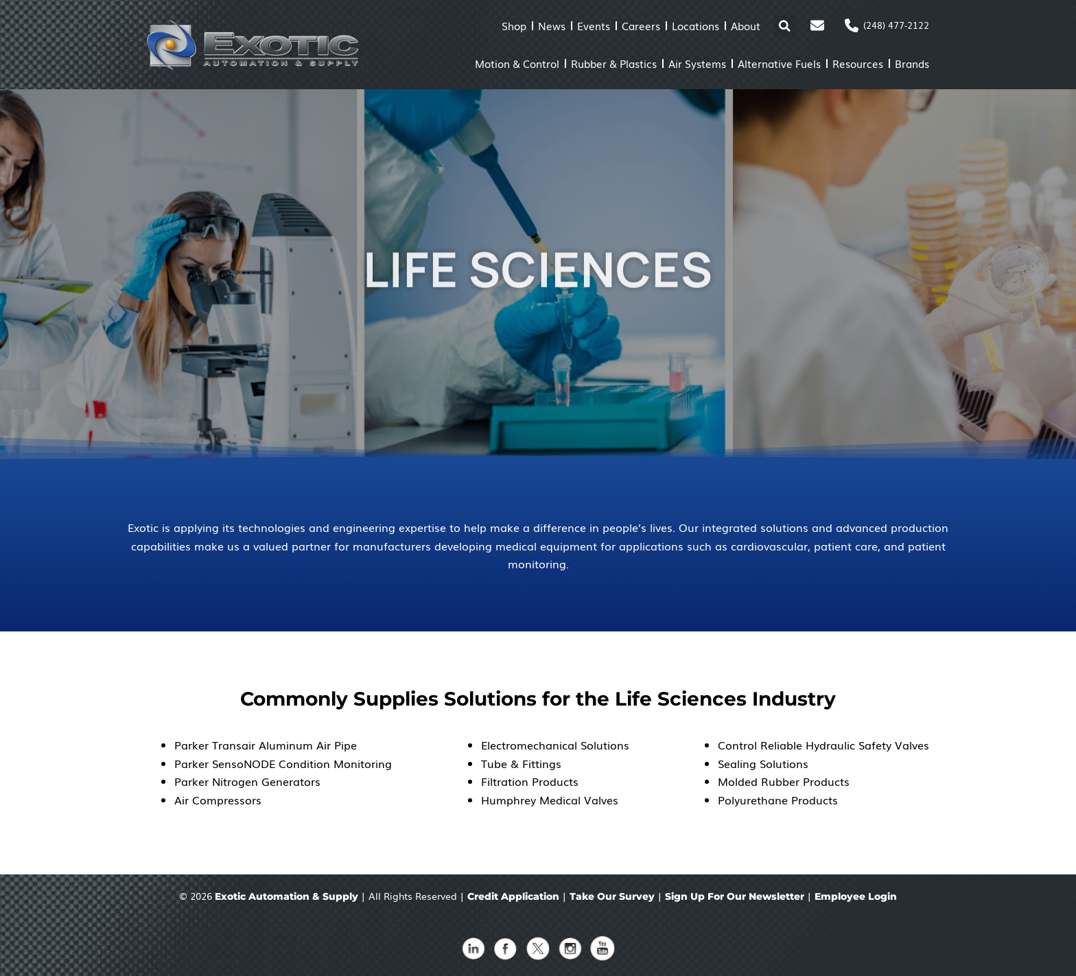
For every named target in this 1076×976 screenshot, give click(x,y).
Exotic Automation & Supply (286, 896)
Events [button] (593, 25)
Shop (514, 25)
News (551, 25)
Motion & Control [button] (517, 63)
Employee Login (856, 896)
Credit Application (513, 896)
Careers (641, 25)
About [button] (745, 25)
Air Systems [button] (697, 63)
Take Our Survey (612, 896)
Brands (912, 63)
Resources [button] (857, 63)
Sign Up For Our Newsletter (734, 896)
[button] (784, 26)
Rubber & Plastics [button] (614, 63)
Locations (695, 25)
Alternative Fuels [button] (779, 63)
